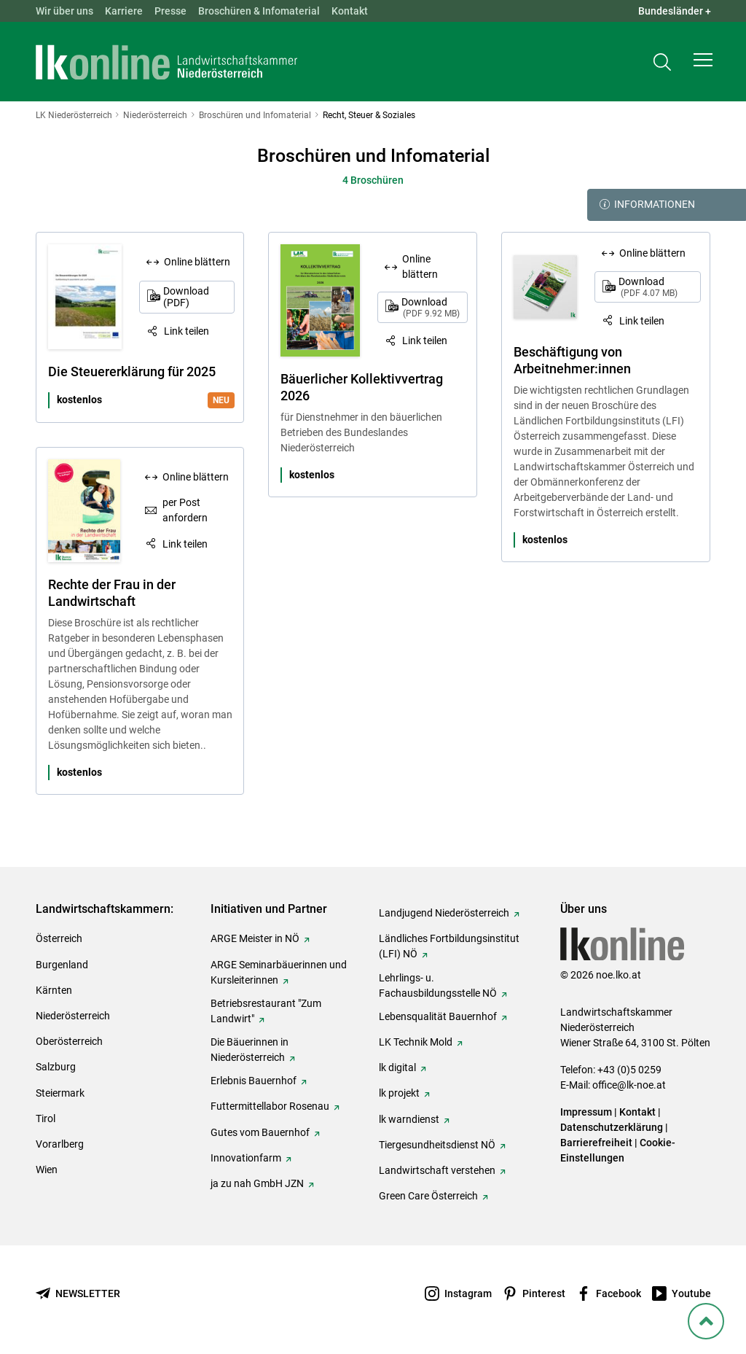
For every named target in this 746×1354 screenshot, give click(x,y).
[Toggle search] (662, 63)
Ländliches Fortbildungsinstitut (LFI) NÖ (449, 946)
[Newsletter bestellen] (78, 1294)
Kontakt (349, 11)
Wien (47, 1169)
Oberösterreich (69, 1041)
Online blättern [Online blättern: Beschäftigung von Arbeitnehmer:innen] (652, 253)
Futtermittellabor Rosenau (270, 1106)
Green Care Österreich (428, 1196)
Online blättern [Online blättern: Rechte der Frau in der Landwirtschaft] (195, 477)
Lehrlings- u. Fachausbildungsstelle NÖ (438, 985)
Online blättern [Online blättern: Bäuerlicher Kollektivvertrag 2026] (420, 266)
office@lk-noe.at (629, 1085)
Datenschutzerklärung (611, 1127)
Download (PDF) (186, 297)
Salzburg (56, 1067)
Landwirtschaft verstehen (437, 1170)
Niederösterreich (73, 1016)
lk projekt (399, 1093)
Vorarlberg (60, 1144)
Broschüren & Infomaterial (259, 11)
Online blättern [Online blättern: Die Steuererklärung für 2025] (197, 262)
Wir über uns (64, 11)
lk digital (397, 1067)
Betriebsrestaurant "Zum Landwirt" (266, 1010)
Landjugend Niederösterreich (444, 913)
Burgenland (62, 964)
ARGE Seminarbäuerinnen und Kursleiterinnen (279, 972)
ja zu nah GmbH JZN (257, 1183)
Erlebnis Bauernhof (254, 1080)
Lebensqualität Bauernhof (438, 1016)
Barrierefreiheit (596, 1142)
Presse (170, 11)
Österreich (59, 938)
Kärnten (54, 990)
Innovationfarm (246, 1158)
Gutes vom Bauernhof (260, 1132)
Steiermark (60, 1093)
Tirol (45, 1118)
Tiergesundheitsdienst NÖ (437, 1145)
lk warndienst (409, 1119)
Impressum (586, 1112)
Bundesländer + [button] (674, 11)
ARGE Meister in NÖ (255, 938)
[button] (703, 62)
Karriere (124, 11)
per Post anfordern (185, 510)
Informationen (647, 205)
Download (430, 307)
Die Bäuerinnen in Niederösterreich (249, 1049)
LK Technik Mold (415, 1042)
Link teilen (186, 331)
